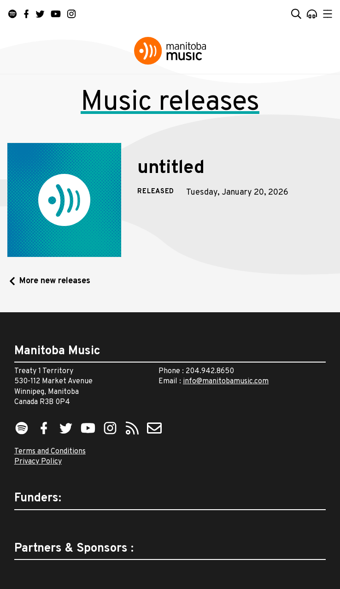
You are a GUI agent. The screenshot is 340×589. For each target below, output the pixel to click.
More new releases (54, 281)
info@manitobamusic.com (226, 381)
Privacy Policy (38, 461)
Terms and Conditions (50, 451)
